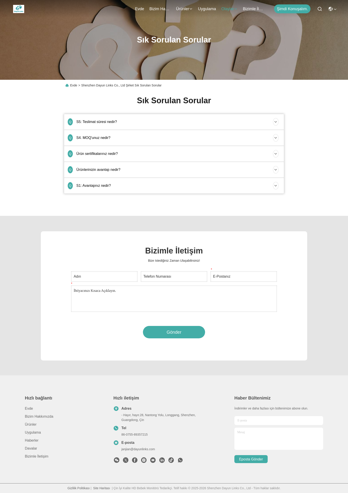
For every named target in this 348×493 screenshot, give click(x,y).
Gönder (174, 332)
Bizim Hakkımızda (160, 9)
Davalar (31, 448)
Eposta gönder (251, 459)
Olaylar (229, 9)
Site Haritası (101, 488)
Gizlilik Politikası (78, 488)
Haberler (31, 440)
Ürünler (184, 9)
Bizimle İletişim (253, 9)
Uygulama (207, 9)
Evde (139, 9)
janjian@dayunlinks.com (138, 449)
